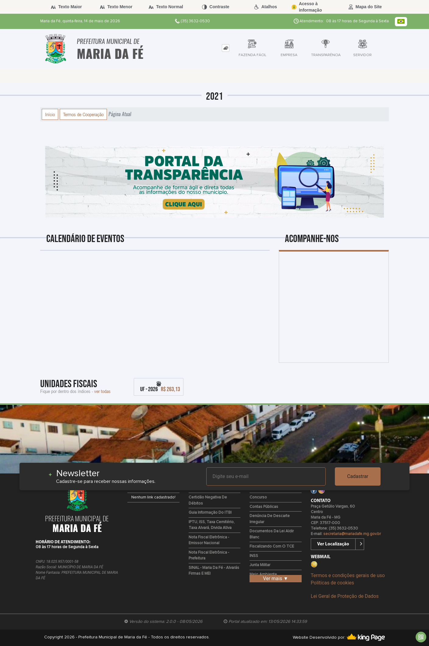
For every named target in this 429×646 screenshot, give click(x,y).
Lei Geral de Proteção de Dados (345, 596)
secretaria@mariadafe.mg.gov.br (352, 534)
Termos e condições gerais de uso (348, 575)
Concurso (258, 497)
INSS (254, 556)
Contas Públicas (264, 507)
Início (50, 114)
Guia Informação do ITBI (210, 513)
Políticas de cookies (332, 583)
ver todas (102, 391)
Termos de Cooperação (83, 114)
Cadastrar (357, 476)
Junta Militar (260, 565)
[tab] (225, 48)
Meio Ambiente (263, 574)
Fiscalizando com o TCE (272, 546)
